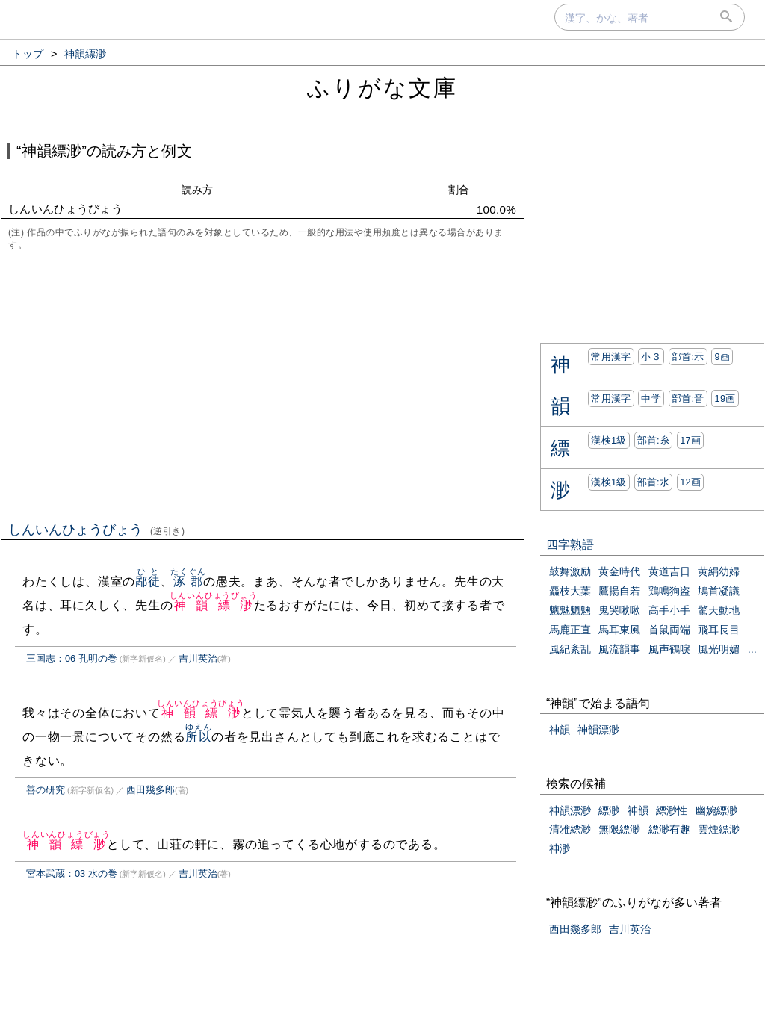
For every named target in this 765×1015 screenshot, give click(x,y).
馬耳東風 (619, 630)
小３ (651, 356)
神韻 (559, 730)
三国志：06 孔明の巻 (71, 658)
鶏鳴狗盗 (669, 591)
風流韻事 (619, 649)
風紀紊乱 (570, 649)
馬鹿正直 (570, 630)
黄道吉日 (669, 571)
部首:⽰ (688, 356)
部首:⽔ (653, 482)
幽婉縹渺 (716, 810)
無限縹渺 (619, 829)
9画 (722, 356)
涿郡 (187, 581)
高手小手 (669, 610)
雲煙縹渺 (719, 829)
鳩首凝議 (719, 591)
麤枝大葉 (570, 591)
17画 (690, 440)
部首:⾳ (688, 398)
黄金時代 (619, 571)
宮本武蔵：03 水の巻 (71, 873)
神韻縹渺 (214, 605)
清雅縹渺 (570, 829)
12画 (690, 482)
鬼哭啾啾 (619, 610)
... (752, 649)
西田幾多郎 (150, 789)
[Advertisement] (262, 384)
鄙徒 (148, 581)
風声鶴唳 (669, 649)
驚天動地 (719, 610)
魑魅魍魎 (570, 610)
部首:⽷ (653, 440)
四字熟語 (570, 544)
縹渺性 (671, 810)
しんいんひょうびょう (96, 529)
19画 (724, 398)
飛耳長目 (719, 630)
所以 (198, 736)
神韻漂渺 (598, 730)
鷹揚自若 (619, 591)
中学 (651, 398)
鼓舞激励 (570, 571)
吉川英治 (198, 658)
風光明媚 (719, 649)
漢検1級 (608, 440)
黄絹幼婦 (719, 571)
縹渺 (608, 810)
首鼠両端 (669, 630)
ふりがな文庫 (382, 87)
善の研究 (45, 789)
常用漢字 (611, 356)
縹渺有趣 (669, 829)
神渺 (559, 848)
